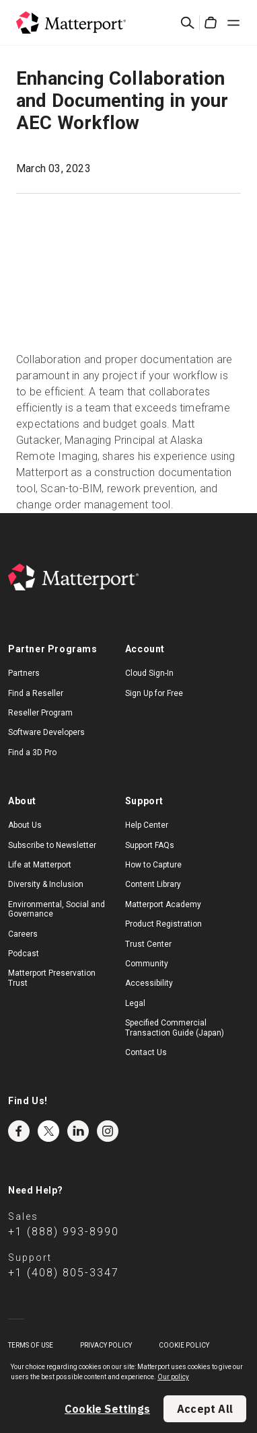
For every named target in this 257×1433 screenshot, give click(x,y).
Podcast (23, 953)
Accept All (205, 1409)
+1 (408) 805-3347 (63, 1272)
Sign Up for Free (154, 693)
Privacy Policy (106, 1345)
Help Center (146, 825)
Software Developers (46, 732)
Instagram (107, 1131)
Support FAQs (149, 845)
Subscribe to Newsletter (52, 845)
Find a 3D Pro (32, 752)
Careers (23, 934)
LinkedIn (78, 1131)
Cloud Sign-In (149, 673)
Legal (135, 1003)
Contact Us (146, 1052)
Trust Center (148, 944)
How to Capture (153, 864)
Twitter (48, 1131)
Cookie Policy (184, 1345)
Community (146, 963)
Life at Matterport (39, 864)
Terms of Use (30, 1345)
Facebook (19, 1131)
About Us (25, 825)
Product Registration (163, 924)
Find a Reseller (35, 693)
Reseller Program (40, 713)
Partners (24, 673)
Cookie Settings (107, 1409)
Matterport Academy (163, 904)
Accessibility (149, 983)
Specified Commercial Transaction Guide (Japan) (174, 1027)
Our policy (173, 1377)
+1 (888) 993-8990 (63, 1231)
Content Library (153, 884)
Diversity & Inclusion (45, 884)
